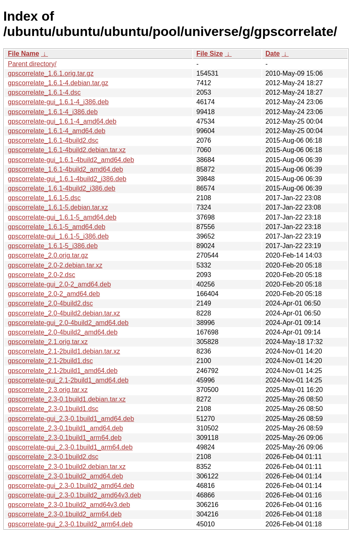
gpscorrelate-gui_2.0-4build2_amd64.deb (68, 322)
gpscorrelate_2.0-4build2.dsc (50, 303)
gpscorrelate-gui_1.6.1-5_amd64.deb (62, 217)
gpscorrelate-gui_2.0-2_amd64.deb (59, 284)
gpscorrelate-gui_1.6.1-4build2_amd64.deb (71, 159)
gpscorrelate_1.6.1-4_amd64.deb (56, 130)
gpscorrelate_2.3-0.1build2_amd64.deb (65, 476)
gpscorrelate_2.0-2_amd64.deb (54, 293)
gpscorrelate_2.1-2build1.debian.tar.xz (64, 351)
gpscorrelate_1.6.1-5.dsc (44, 197)
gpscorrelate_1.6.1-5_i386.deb (53, 245)
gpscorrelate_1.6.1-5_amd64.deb (56, 226)
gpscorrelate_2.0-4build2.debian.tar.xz (64, 313)
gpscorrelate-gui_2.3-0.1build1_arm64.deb (70, 447)
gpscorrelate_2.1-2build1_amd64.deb (62, 370)
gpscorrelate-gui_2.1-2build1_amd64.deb (68, 380)
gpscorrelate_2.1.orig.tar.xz (48, 341)
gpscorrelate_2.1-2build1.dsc (50, 360)
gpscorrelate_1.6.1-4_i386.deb (53, 111)
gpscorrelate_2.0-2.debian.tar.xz (55, 265)
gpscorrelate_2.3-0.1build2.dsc (53, 456)
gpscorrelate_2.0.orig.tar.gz (48, 255)
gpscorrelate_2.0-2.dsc (41, 274)
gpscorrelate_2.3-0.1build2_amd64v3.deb (69, 504)
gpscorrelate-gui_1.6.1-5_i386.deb (58, 236)
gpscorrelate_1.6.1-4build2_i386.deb (61, 188)
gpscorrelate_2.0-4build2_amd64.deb (62, 332)
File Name (23, 53)
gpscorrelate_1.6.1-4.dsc (44, 92)
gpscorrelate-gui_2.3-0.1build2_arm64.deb (70, 524)
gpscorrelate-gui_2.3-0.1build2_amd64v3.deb (74, 495)
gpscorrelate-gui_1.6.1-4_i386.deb (58, 101)
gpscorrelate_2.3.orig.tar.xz (48, 389)
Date (273, 53)
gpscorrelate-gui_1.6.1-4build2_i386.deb (67, 178)
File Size (209, 53)
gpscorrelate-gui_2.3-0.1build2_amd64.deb (71, 485)
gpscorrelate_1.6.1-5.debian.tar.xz (58, 207)
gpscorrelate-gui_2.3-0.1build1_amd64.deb (71, 418)
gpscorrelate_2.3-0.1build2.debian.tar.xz (67, 466)
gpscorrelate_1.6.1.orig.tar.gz (50, 73)
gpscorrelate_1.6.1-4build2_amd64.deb (65, 169)
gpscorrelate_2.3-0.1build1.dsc (53, 408)
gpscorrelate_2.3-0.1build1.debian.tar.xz (67, 399)
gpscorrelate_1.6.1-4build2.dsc (53, 140)
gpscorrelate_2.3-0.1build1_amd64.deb (65, 428)
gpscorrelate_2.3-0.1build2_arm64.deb (65, 514)
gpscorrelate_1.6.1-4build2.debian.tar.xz (67, 149)
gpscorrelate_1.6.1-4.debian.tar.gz (58, 82)
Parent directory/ (32, 63)
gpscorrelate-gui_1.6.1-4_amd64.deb (62, 121)
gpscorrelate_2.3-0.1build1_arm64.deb (65, 437)
